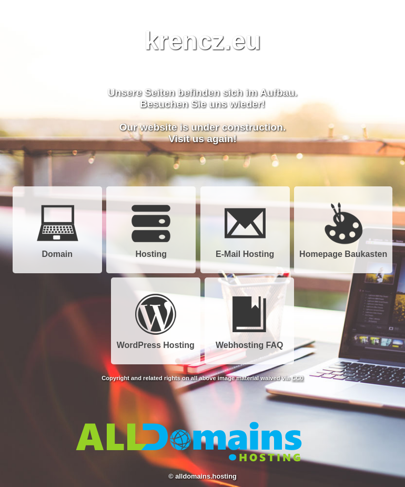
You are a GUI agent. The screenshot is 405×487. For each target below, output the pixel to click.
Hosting (151, 250)
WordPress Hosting (156, 341)
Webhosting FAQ (250, 341)
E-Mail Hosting (245, 250)
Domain (57, 250)
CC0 (297, 378)
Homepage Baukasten (343, 250)
